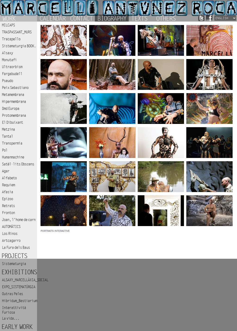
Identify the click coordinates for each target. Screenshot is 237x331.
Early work (16, 327)
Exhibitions (19, 272)
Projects (14, 256)
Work (8, 18)
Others (165, 18)
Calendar (52, 18)
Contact (81, 18)
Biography (111, 18)
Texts (139, 18)
